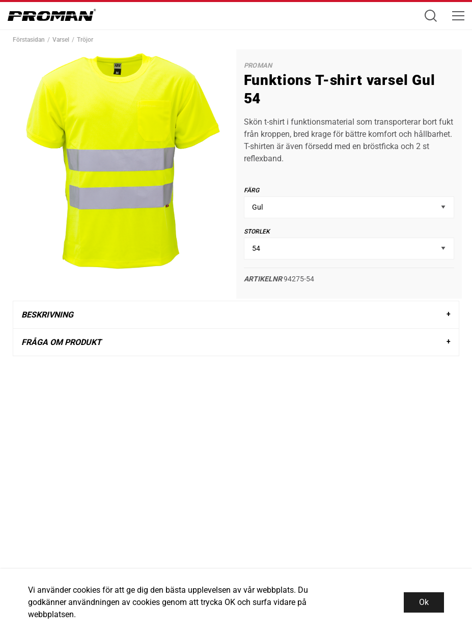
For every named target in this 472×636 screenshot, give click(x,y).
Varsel (60, 39)
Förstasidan (29, 39)
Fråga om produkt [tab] (61, 342)
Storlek (257, 231)
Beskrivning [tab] (47, 315)
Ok (424, 602)
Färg (251, 190)
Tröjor (85, 39)
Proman (258, 65)
